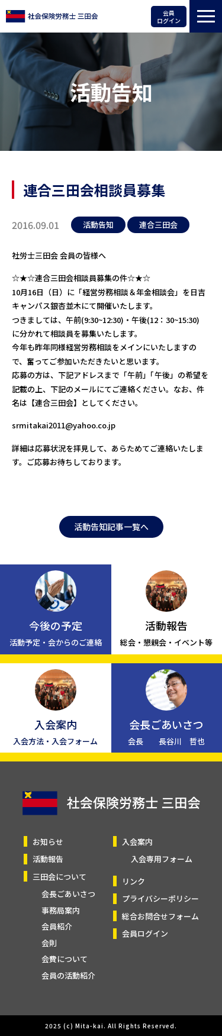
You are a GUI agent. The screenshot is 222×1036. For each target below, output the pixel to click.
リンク (133, 881)
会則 (49, 942)
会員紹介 (56, 926)
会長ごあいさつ (68, 893)
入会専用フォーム (161, 858)
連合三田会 (158, 224)
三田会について (59, 876)
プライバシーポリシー (160, 898)
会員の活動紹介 (68, 975)
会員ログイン (169, 16)
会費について (64, 958)
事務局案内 (60, 910)
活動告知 (98, 224)
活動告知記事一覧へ (111, 526)
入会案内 (137, 841)
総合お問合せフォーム (160, 916)
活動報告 (48, 858)
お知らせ (48, 841)
